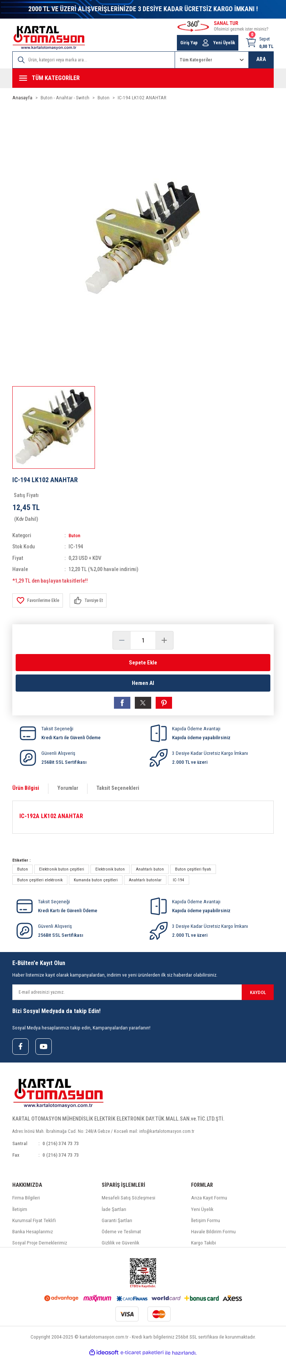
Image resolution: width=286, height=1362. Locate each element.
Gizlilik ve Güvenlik (120, 1247)
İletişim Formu (205, 1224)
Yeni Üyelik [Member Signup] (224, 42)
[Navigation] (143, 78)
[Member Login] (205, 42)
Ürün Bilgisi (25, 791)
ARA (261, 59)
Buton (75, 535)
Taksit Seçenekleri (117, 791)
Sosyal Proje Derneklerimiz (39, 1247)
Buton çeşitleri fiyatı (193, 871)
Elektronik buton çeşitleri (61, 871)
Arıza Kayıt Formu (209, 1202)
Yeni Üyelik (202, 1213)
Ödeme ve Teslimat (121, 1235)
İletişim (19, 1213)
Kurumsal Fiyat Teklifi (34, 1224)
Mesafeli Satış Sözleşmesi (128, 1202)
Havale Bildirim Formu (213, 1235)
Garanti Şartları (117, 1224)
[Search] (93, 59)
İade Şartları (114, 1213)
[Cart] (259, 43)
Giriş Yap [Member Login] (189, 42)
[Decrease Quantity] (122, 640)
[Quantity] (143, 640)
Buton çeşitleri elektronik (40, 882)
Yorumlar (67, 791)
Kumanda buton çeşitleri (96, 882)
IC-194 (178, 882)
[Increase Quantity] (164, 640)
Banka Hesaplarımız (32, 1235)
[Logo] (48, 37)
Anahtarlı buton (150, 871)
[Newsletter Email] (143, 995)
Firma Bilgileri (26, 1202)
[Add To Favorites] (39, 600)
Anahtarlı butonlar (145, 882)
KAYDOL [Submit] (258, 995)
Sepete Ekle (143, 662)
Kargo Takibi (203, 1247)
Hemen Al (143, 684)
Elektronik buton (110, 871)
